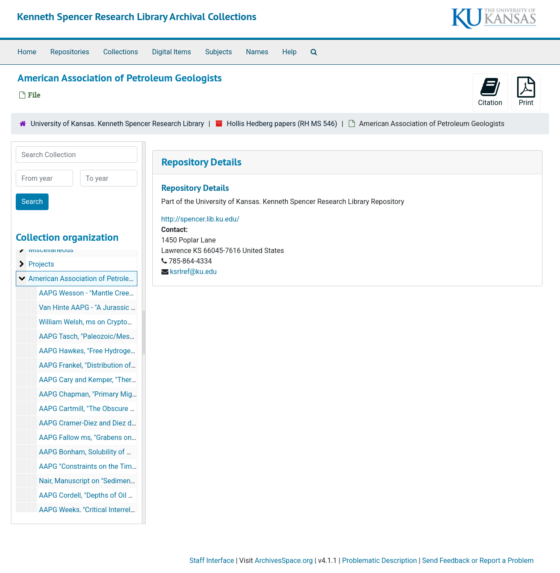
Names (257, 52)
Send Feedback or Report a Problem (478, 560)
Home (27, 52)
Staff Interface (211, 560)
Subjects (218, 52)
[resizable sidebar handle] (143, 333)
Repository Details (201, 162)
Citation (490, 92)
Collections (120, 52)
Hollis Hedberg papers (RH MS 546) (282, 124)
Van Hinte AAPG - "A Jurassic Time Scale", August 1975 (124, 307)
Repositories (69, 52)
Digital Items (171, 52)
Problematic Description (379, 560)
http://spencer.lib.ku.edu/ (200, 219)
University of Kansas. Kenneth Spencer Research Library (117, 124)
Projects (41, 264)
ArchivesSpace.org (284, 560)
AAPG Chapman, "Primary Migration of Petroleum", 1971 (126, 394)
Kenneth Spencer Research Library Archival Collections (136, 16)
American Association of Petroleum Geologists (101, 278)
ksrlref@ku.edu (193, 271)
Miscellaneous (51, 250)
